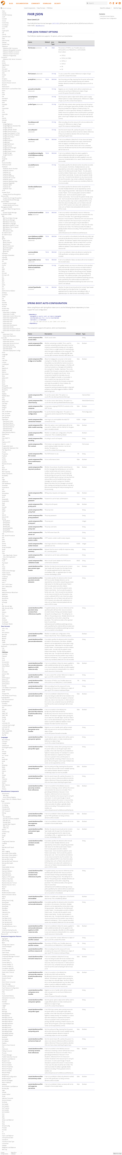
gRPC (3, 161)
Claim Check (5, 952)
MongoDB (5, 386)
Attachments (5, 793)
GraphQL (4, 159)
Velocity (4, 580)
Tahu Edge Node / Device (10, 555)
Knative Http (5, 308)
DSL (3, 815)
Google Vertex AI (7, 155)
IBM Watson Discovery (9, 222)
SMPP (3, 509)
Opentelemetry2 (6, 875)
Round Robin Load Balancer (10, 1086)
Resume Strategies (7, 1080)
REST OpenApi (6, 472)
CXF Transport (6, 811)
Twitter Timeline (6, 575)
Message (4, 1011)
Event (3, 91)
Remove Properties (7, 1067)
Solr (3, 513)
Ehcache (4, 85)
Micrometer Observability (9, 853)
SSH (3, 537)
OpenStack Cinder (8, 421)
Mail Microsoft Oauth (8, 847)
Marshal (4, 1010)
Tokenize (4, 779)
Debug (4, 813)
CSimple (4, 743)
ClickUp (4, 13)
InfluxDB (4, 257)
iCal (3, 670)
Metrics (4, 372)
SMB (3, 505)
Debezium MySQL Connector (11, 52)
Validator (4, 579)
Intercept (4, 1000)
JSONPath (5, 765)
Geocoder (5, 114)
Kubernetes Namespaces (10, 325)
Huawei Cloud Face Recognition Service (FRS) (11, 195)
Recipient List (5, 1061)
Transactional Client (7, 1137)
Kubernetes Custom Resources (12, 316)
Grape (4, 157)
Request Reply (6, 1072)
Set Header (5, 1104)
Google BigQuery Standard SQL (12, 126)
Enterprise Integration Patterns (11, 936)
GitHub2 (4, 120)
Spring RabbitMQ (8, 528)
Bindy (3, 640)
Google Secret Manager (9, 148)
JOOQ (3, 285)
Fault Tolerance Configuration (10, 988)
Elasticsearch (5, 87)
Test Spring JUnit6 (7, 924)
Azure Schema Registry (9, 797)
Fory (3, 658)
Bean (3, 943)
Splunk (4, 515)
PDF (3, 440)
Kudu (3, 352)
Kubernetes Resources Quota (11, 339)
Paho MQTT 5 (6, 438)
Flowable (4, 104)
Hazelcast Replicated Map (10, 181)
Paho (3, 436)
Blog (11, 3)
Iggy (3, 237)
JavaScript (5, 759)
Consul (4, 21)
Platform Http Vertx (7, 881)
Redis (3, 889)
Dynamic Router (6, 81)
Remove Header (6, 1063)
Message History (6, 1025)
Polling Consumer (7, 1051)
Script (3, 1096)
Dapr (3, 38)
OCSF (3, 692)
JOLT (3, 283)
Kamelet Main (7, 822)
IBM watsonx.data (8, 231)
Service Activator (6, 1100)
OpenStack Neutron (8, 427)
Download (47, 3)
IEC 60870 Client (6, 233)
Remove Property (7, 1069)
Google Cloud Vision (8, 137)
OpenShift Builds (7, 349)
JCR (3, 267)
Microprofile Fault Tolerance (10, 861)
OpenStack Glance (8, 423)
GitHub (4, 118)
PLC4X (4, 444)
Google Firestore (7, 140)
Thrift (3, 561)
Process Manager (7, 1055)
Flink (3, 102)
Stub (3, 551)
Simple (4, 775)
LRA (3, 845)
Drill (3, 77)
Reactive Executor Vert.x (9, 885)
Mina (3, 376)
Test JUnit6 (5, 916)
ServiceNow (5, 493)
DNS (3, 73)
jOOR (3, 761)
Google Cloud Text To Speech (11, 135)
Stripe (3, 549)
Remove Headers (7, 1065)
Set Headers (5, 1106)
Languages (4, 737)
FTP (3, 110)
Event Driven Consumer (9, 982)
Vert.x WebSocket (7, 586)
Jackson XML (5, 674)
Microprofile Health (7, 863)
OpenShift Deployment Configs (11, 350)
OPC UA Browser (7, 411)
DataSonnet (5, 745)
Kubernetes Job (7, 323)
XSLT (3, 614)
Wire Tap (4, 1149)
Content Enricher (7, 958)
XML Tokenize (6, 785)
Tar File (4, 719)
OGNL (4, 769)
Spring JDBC (6, 524)
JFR (3, 837)
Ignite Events (6, 244)
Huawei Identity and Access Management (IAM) (9, 206)
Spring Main (5, 902)
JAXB (3, 676)
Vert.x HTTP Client (7, 584)
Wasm (4, 588)
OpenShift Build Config (9, 347)
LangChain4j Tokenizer (8, 841)
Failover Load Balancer (8, 986)
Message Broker (6, 1013)
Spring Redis (6, 530)
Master (4, 370)
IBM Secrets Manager (9, 220)
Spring (4, 519)
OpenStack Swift (7, 430)
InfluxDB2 (5, 259)
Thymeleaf (5, 563)
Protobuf (4, 703)
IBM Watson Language (9, 223)
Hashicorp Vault (6, 165)
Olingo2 (4, 405)
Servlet (4, 495)
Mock (3, 384)
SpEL (3, 777)
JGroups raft (5, 275)
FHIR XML (5, 654)
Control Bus (5, 23)
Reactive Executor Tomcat (9, 883)
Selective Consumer (7, 1098)
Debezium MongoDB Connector (12, 50)
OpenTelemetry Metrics (8, 432)
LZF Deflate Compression (9, 688)
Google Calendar (7, 128)
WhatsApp (5, 596)
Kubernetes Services (8, 345)
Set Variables (5, 1112)
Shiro (3, 898)
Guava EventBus (6, 163)
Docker (4, 75)
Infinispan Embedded (8, 255)
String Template (6, 547)
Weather (4, 590)
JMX (3, 281)
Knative (4, 306)
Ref (3, 466)
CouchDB (4, 27)
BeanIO (4, 638)
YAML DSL (6, 828)
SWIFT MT (5, 713)
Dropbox (4, 79)
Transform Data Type (8, 1141)
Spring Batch (6, 521)
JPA (3, 287)
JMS (3, 279)
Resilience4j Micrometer (9, 893)
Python (4, 771)
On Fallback (5, 1041)
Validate (4, 1145)
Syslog (4, 717)
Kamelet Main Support (9, 824)
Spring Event (6, 523)
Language (5, 354)
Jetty (3, 271)
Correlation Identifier (8, 968)
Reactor (4, 887)
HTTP (3, 190)
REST (3, 468)
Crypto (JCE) (5, 31)
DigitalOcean (5, 65)
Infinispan (5, 253)
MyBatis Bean (6, 396)
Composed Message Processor (11, 956)
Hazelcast (4, 167)
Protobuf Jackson (7, 705)
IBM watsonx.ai (7, 229)
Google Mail (6, 142)
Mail (3, 366)
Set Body (4, 1102)
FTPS (3, 112)
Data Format (5, 40)
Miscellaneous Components (10, 791)
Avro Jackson (5, 632)
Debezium (5, 46)
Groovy (4, 751)
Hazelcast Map (7, 174)
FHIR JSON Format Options (107, 16)
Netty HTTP (5, 402)
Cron (3, 29)
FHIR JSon (5, 652)
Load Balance (6, 1004)
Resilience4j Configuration (9, 1076)
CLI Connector (6, 803)
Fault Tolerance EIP (7, 990)
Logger (4, 1006)
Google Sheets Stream (9, 151)
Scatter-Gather (6, 1094)
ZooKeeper (5, 622)
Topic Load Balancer (8, 1136)
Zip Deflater (5, 733)
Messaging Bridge (7, 1031)
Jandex (4, 833)
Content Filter (6, 960)
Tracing (4, 928)
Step (3, 1118)
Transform (5, 1140)
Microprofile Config (7, 859)
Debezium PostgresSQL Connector (8, 56)
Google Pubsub (7, 146)
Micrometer (5, 374)
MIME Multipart (6, 690)
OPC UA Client (6, 413)
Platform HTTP (6, 442)
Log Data (4, 360)
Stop (3, 1122)
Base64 (4, 636)
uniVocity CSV (6, 723)
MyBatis (4, 394)
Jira (3, 277)
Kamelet (4, 303)
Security (57, 3)
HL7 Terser (5, 755)
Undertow (5, 577)
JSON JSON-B (5, 684)
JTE (3, 299)
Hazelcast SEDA (7, 185)
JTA (3, 839)
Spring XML (5, 906)
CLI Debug (5, 805)
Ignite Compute (7, 242)
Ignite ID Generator (8, 246)
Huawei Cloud (6, 192)
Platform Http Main (7, 879)
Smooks (4, 507)
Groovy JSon (5, 662)
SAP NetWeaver (6, 483)
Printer (4, 452)
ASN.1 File (5, 629)
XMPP (3, 610)
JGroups (4, 273)
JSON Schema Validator (8, 291)
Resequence (5, 1075)
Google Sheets (7, 149)
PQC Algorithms (6, 450)
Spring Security (6, 904)
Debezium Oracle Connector (11, 54)
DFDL (3, 61)
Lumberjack (5, 364)
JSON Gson (5, 680)
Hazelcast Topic (7, 188)
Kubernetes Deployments (10, 318)
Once (3, 409)
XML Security (5, 729)
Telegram (4, 559)
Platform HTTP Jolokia (8, 877)
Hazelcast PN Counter (9, 178)
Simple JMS (5, 499)
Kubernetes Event (8, 320)
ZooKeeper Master (7, 624)
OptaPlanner (5, 434)
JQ (2, 763)
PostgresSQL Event (7, 446)
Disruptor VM (6, 71)
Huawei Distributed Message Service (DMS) (10, 201)
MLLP (3, 382)
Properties (5, 454)
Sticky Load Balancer (8, 1120)
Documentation (22, 3)
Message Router (6, 1027)
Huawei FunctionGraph (9, 203)
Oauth (4, 865)
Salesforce (5, 481)
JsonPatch (5, 295)
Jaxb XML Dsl (6, 820)
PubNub (4, 456)
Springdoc (5, 908)
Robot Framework (7, 474)
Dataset (4, 42)
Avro (3, 630)
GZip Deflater (6, 666)
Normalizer (5, 1039)
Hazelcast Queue (7, 179)
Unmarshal (5, 1143)
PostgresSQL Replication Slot (10, 448)
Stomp (4, 543)
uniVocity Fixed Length (8, 725)
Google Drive (6, 139)
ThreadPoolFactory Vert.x (9, 926)
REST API (4, 470)
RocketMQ (5, 475)
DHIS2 (4, 63)
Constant (4, 742)
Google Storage (7, 153)
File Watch (5, 98)
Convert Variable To (7, 966)
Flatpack (4, 100)
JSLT (3, 289)
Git (3, 116)
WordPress (5, 598)
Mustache (5, 390)
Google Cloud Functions (10, 131)
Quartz (4, 460)
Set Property (5, 1108)
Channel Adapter (7, 946)
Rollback (4, 1084)
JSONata (4, 293)
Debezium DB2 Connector (10, 48)
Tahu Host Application (9, 557)
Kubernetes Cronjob (8, 314)
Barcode (4, 634)
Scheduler (5, 485)
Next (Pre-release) (105, 8)
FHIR (3, 94)
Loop (3, 1008)
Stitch (3, 541)
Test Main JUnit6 (6, 920)
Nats (3, 398)
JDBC (3, 269)
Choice (4, 948)
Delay (3, 974)
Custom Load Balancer (8, 970)
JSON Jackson (6, 682)
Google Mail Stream (8, 144)
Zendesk (4, 620)
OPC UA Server (6, 415)
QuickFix (4, 462)
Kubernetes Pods (8, 334)
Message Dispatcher (8, 1019)
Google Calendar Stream (10, 129)
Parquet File (5, 694)
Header (4, 753)
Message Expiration (7, 1023)
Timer (3, 567)
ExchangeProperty (7, 747)
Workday (4, 600)
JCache (4, 265)
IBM (3, 216)
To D (3, 1134)
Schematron (5, 487)
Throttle (4, 1130)
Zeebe (4, 618)
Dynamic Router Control (9, 83)
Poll (3, 1047)
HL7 (3, 668)
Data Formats (5, 626)
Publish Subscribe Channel (9, 1057)
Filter (3, 992)
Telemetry (5, 910)
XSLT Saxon (5, 616)
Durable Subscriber (7, 976)
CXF (3, 33)
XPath (3, 787)
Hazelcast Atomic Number (10, 168)
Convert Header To (7, 964)
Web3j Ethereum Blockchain (10, 592)
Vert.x (3, 582)
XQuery (4, 612)
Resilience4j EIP (6, 1078)
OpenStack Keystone (9, 425)
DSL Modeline (7, 817)
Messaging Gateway (7, 1033)
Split (3, 1116)
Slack (3, 503)
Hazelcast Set (6, 187)
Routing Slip (5, 1088)
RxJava (4, 897)
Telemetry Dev (6, 912)
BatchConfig (5, 941)
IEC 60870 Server (7, 235)
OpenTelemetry (6, 873)
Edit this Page (117, 8)
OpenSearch (5, 417)
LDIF (3, 358)
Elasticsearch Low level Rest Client (11, 89)
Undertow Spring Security (9, 930)
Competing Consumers (8, 954)
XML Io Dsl (6, 826)
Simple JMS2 (5, 501)
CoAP (3, 17)
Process (4, 1053)
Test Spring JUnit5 (7, 922)
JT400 (3, 297)
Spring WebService (8, 532)
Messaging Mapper (7, 1035)
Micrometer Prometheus (9, 857)
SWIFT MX (5, 715)
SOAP (3, 711)
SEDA (3, 491)
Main (3, 849)
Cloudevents (5, 807)
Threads (4, 1128)
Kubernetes (5, 310)
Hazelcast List (7, 172)
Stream (4, 545)
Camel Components (29, 8)
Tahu (3, 553)
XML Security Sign (7, 606)
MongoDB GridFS (7, 388)
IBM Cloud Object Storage (10, 218)
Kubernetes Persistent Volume (11, 329)
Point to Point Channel (8, 1045)
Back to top (117, 1153)
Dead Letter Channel (8, 972)
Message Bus (5, 1015)
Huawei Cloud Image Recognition (12, 198)
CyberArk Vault (6, 36)
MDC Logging (6, 851)
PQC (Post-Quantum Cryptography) (7, 700)
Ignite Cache (6, 240)
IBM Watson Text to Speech (10, 227)
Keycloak (4, 304)
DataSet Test (5, 44)
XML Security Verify (7, 608)
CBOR (3, 642)
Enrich (4, 980)
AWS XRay (5, 795)
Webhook (4, 594)
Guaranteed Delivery (8, 996)
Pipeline (4, 1043)
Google (4, 122)
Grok (3, 660)
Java (3, 757)
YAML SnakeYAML (7, 731)
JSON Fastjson (6, 678)
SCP (3, 489)
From (3, 994)
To (2, 1132)
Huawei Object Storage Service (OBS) (10, 210)
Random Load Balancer (8, 1059)
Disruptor (5, 69)
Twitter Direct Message (8, 571)
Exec (3, 93)
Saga (3, 479)
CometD (4, 19)
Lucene (4, 362)
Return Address (6, 1082)
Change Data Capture (8, 945)
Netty (3, 400)
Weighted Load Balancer (9, 1147)
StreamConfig (6, 1126)
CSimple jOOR (6, 809)
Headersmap (5, 832)
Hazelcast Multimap (8, 176)
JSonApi (4, 686)
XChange (4, 602)
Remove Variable (7, 1071)
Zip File (4, 735)
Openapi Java (5, 869)
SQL (3, 534)
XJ (2, 604)
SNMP (4, 511)
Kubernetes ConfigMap (9, 312)
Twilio (3, 569)
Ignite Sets (6, 251)
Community (35, 3)
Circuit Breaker (6, 950)
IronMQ (4, 263)
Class (3, 11)
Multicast (4, 1037)
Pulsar (4, 458)
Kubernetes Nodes (8, 327)
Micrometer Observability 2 (9, 855)
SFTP (3, 497)
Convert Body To (7, 962)
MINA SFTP (5, 378)
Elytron (4, 830)
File (3, 96)
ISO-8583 (4, 672)
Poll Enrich (5, 1049)
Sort (3, 1114)
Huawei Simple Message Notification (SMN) (9, 213)
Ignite (3, 239)
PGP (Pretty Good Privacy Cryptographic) (8, 696)
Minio (3, 380)
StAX (3, 539)
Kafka (3, 301)
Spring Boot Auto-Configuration (108, 18)
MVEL (3, 392)
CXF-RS (4, 34)
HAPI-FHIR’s (55, 23)
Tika (3, 565)
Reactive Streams (7, 464)
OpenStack (5, 419)
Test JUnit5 (5, 914)
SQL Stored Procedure (8, 535)
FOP (3, 106)
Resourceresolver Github (9, 895)
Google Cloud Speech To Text (11, 133)
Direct (3, 67)
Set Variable (5, 1110)
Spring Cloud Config (7, 900)
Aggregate (5, 939)
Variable (4, 781)
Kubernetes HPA (7, 321)
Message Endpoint (7, 1021)
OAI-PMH (4, 404)
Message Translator (7, 1029)
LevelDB (4, 843)
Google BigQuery (7, 124)
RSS (3, 477)
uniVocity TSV (6, 727)
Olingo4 (4, 408)
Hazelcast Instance (8, 170)
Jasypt (3, 835)
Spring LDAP (6, 526)
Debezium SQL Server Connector (12, 59)
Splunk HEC (5, 517)
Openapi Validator (7, 871)
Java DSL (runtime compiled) (11, 819)
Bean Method (6, 740)
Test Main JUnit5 (6, 918)
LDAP (3, 356)
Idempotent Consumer (8, 998)
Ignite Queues (7, 250)
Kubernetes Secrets (8, 341)
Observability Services (8, 867)
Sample (4, 1092)
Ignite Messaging (7, 248)
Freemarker (5, 108)
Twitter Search (6, 573)
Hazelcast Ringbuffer (9, 183)
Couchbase (5, 25)
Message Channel (7, 1017)
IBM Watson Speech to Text (10, 225)
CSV (3, 648)
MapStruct (5, 368)
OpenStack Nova (7, 428)
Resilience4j (5, 891)
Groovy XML (5, 664)
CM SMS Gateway (7, 15)
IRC (3, 261)
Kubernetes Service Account (11, 343)
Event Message (6, 984)
